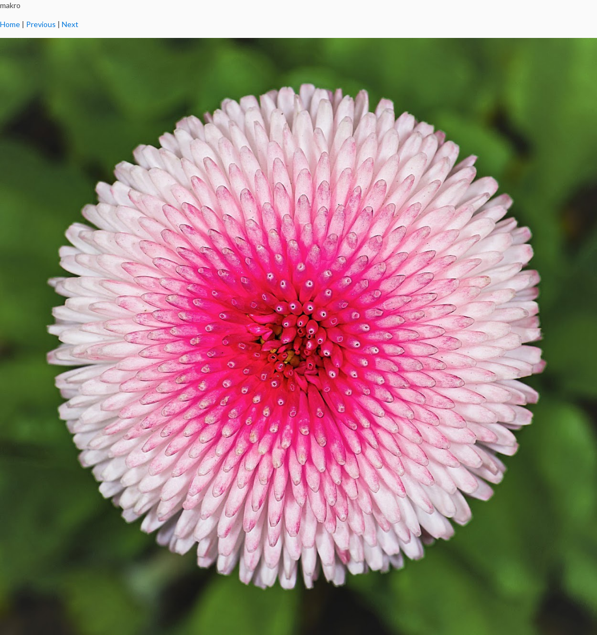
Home (10, 24)
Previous (41, 24)
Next (70, 24)
